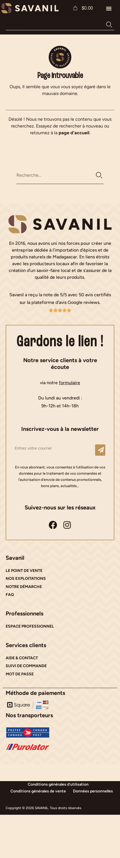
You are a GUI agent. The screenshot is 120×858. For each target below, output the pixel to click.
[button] (108, 8)
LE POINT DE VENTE (24, 570)
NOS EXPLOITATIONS (26, 578)
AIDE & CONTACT (22, 658)
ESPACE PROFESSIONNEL (30, 626)
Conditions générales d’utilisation (58, 784)
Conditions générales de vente (38, 791)
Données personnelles (93, 791)
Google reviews (83, 302)
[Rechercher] (109, 25)
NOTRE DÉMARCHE (24, 586)
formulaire (69, 382)
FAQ (10, 594)
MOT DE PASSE (20, 674)
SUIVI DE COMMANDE (26, 666)
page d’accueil (74, 132)
